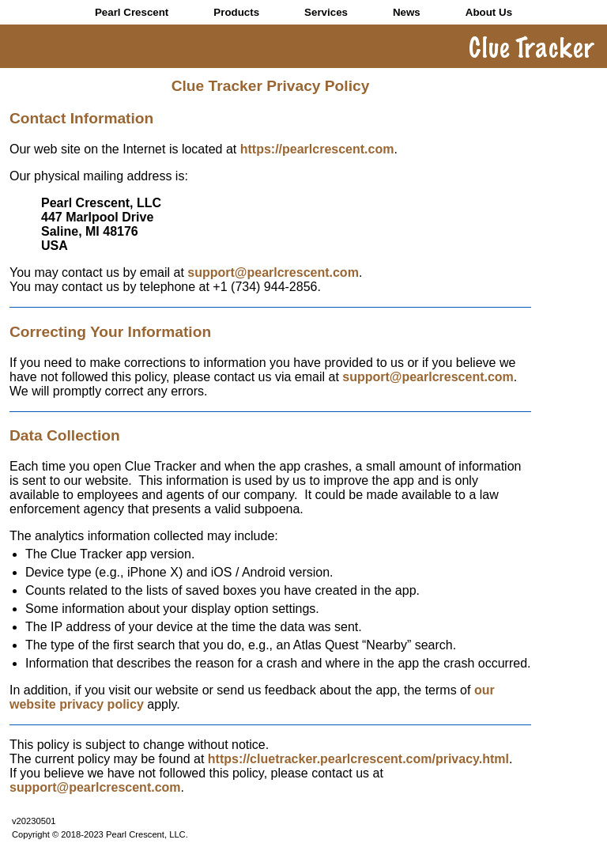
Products (236, 12)
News (406, 12)
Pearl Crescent (131, 12)
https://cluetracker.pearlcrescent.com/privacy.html (358, 759)
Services (326, 12)
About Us (489, 12)
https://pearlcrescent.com (317, 149)
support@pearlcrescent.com (273, 272)
